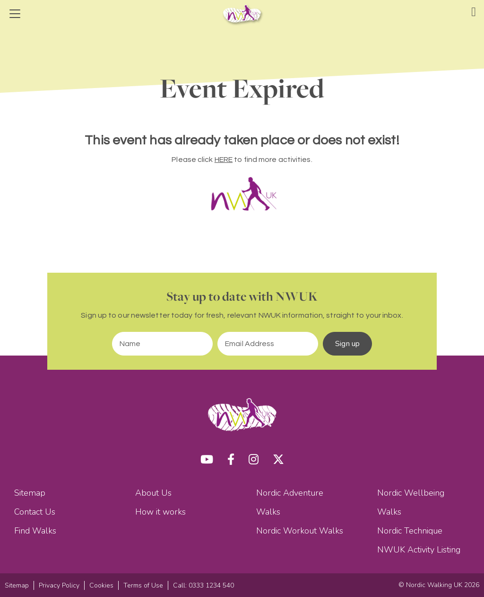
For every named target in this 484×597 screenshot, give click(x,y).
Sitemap (29, 493)
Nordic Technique (409, 530)
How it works (160, 511)
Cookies (101, 585)
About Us (153, 493)
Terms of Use (143, 585)
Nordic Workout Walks (299, 530)
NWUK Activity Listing (418, 549)
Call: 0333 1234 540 (203, 585)
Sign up (347, 344)
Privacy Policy (59, 585)
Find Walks (35, 530)
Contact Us (34, 511)
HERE (224, 159)
